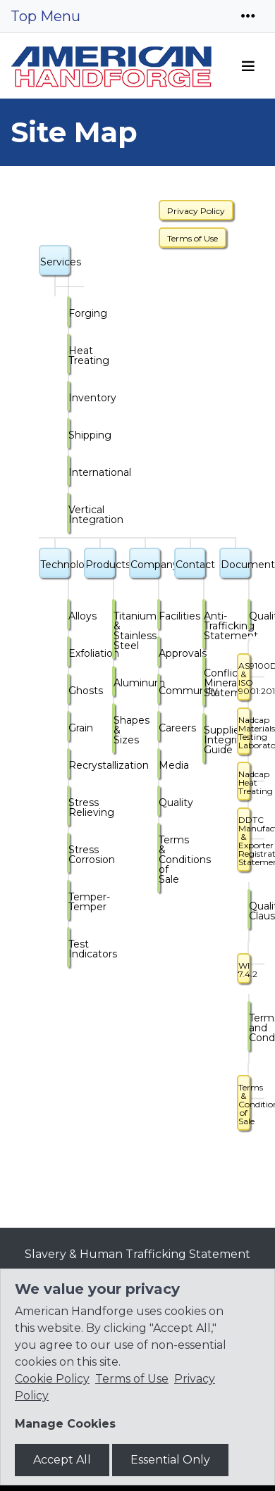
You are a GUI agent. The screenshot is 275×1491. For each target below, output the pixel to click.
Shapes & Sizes (114, 730)
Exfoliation (69, 653)
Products (100, 564)
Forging (69, 313)
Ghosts (69, 690)
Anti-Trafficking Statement (204, 626)
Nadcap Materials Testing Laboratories (244, 732)
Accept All (62, 1459)
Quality (159, 802)
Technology (55, 564)
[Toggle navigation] (248, 16)
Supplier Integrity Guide (204, 740)
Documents (235, 564)
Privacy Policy (196, 211)
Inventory (69, 397)
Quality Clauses (249, 911)
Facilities (159, 616)
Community (159, 690)
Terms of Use (192, 238)
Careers (159, 728)
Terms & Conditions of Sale (159, 859)
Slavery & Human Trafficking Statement (137, 1254)
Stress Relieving (69, 807)
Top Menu (45, 16)
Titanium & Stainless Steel (114, 631)
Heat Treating (69, 355)
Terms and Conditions (249, 1028)
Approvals (159, 653)
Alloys (69, 616)
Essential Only (170, 1459)
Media (159, 765)
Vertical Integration (69, 514)
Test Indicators (69, 949)
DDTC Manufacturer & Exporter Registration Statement (244, 840)
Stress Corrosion (69, 854)
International (69, 472)
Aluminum (114, 683)
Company (145, 564)
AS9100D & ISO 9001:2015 (244, 678)
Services (55, 262)
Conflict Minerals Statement (204, 683)
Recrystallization (69, 765)
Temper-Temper (69, 902)
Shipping (69, 435)
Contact (190, 564)
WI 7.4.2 (244, 969)
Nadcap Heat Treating (244, 782)
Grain (69, 728)
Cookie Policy (52, 1378)
